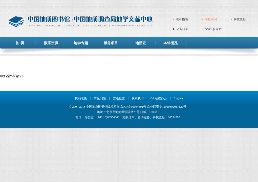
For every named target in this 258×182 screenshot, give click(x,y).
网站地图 (81, 98)
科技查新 (240, 19)
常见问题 (100, 98)
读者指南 (182, 19)
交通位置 (119, 98)
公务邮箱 (182, 29)
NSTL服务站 (213, 29)
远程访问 (211, 19)
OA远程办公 (158, 98)
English (178, 98)
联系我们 (138, 98)
